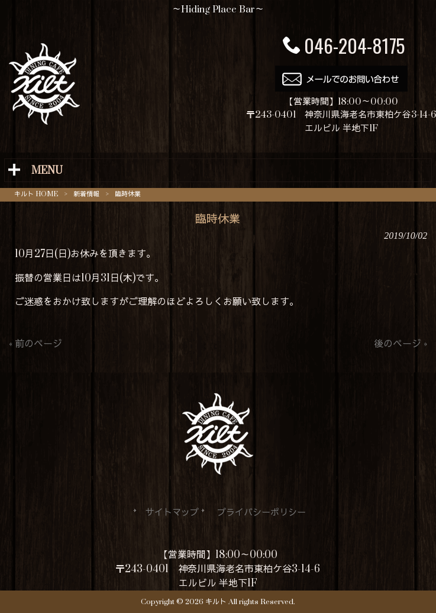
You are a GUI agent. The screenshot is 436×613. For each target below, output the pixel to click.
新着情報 (86, 194)
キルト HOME (36, 194)
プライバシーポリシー (261, 513)
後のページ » (400, 344)
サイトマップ (172, 513)
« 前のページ (35, 344)
